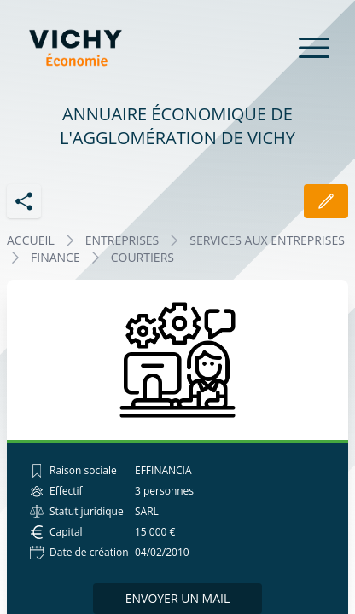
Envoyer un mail (177, 598)
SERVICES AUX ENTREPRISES (267, 240)
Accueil (31, 240)
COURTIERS (142, 257)
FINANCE (55, 257)
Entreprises (122, 240)
